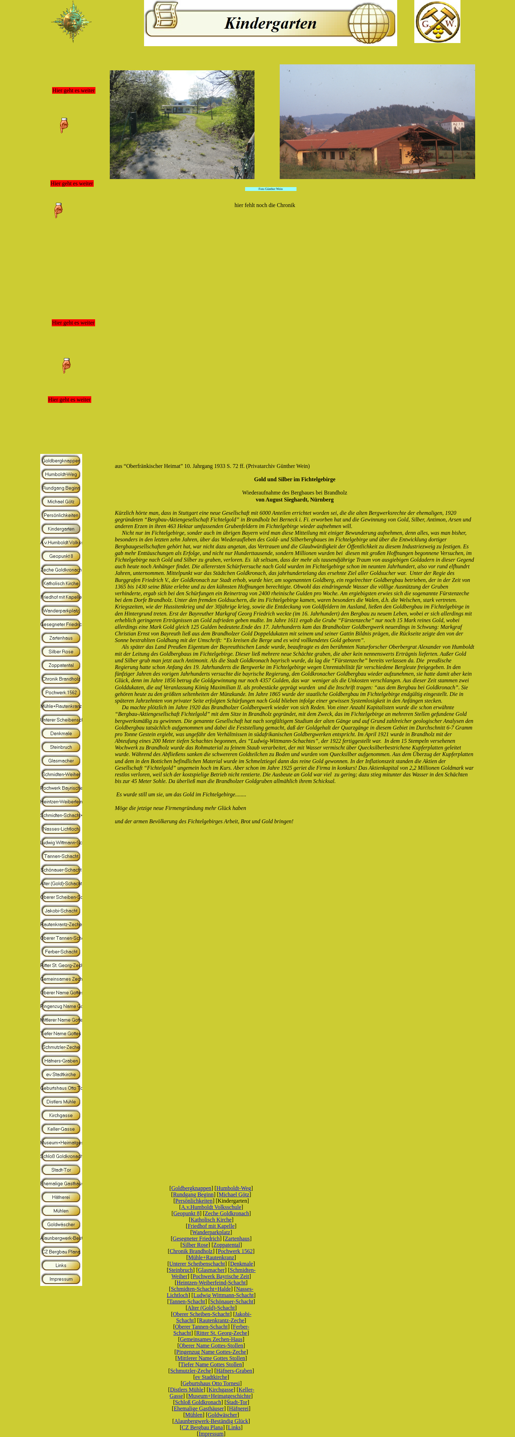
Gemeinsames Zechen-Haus (211, 1339)
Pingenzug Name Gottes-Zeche (211, 1352)
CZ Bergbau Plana (202, 1427)
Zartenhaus (237, 1239)
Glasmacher (211, 1270)
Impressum (211, 1434)
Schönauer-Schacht (231, 1301)
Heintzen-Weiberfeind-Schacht (211, 1283)
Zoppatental (226, 1245)
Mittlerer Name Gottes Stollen (211, 1358)
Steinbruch (181, 1270)
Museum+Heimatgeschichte (219, 1396)
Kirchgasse (220, 1390)
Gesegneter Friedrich (196, 1239)
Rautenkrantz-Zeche (221, 1320)
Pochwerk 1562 (235, 1251)
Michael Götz (234, 1194)
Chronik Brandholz (191, 1251)
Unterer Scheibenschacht (197, 1264)
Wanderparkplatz (211, 1232)
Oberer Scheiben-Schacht (201, 1314)
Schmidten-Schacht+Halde (201, 1289)
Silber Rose (195, 1245)
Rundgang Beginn (193, 1194)
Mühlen (194, 1415)
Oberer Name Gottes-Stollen (211, 1346)
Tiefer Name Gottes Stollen (211, 1364)
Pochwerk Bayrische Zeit (221, 1276)
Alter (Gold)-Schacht (211, 1308)
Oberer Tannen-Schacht (201, 1327)
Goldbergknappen (191, 1188)
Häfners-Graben (234, 1371)
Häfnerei (239, 1408)
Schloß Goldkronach (198, 1402)
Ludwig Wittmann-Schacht (223, 1295)
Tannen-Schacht (187, 1301)
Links (234, 1427)
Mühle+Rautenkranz (211, 1257)
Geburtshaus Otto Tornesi (211, 1383)
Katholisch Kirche (211, 1220)
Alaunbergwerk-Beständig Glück (211, 1421)
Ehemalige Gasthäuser (199, 1408)
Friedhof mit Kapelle (211, 1226)
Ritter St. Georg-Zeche (221, 1333)
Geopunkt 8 (186, 1213)
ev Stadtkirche (211, 1377)
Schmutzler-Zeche (190, 1371)
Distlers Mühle (186, 1390)
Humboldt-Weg (233, 1188)
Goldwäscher (222, 1415)
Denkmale (241, 1264)
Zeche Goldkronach (227, 1213)
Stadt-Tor (236, 1402)
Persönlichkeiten (194, 1201)
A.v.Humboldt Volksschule (211, 1207)
